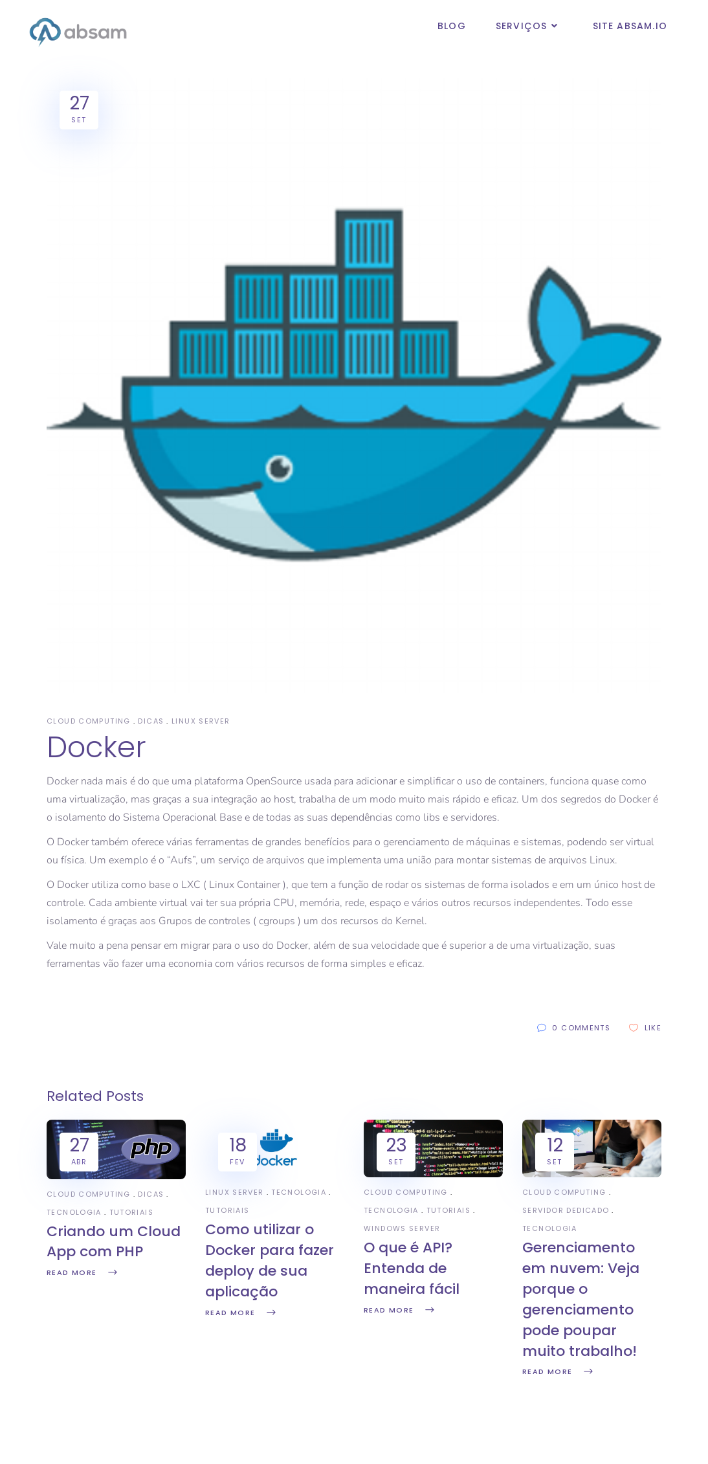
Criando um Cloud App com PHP (114, 1241)
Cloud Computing (89, 721)
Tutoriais (131, 1212)
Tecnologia (74, 1212)
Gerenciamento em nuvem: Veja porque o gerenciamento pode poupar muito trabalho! (580, 1298)
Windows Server (402, 1228)
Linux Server (200, 721)
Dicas (151, 721)
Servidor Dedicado (565, 1210)
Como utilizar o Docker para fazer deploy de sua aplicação (269, 1260)
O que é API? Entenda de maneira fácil (411, 1268)
